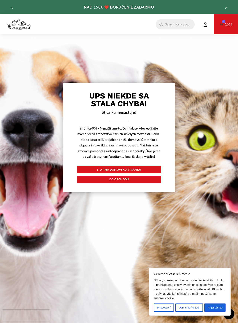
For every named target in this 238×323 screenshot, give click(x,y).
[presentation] (26, 315)
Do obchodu (119, 179)
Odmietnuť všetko (189, 307)
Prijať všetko (215, 307)
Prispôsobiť (164, 307)
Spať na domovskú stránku (119, 169)
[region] (190, 292)
